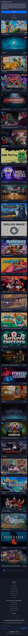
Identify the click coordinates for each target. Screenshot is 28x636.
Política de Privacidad (7, 625)
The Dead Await (5, 200)
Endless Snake (5, 237)
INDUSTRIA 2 (4, 547)
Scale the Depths (5, 34)
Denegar (14, 14)
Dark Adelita (4, 456)
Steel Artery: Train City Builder (7, 218)
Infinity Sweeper (5, 346)
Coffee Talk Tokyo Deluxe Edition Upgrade (10, 127)
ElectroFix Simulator (6, 109)
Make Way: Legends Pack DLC (7, 255)
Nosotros (14, 583)
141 (23, 570)
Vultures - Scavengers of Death (8, 291)
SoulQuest (4, 492)
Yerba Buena (4, 71)
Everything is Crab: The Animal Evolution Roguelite (11, 328)
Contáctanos (14, 595)
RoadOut (3, 273)
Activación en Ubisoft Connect (14, 610)
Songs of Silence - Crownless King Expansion (10, 365)
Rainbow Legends (5, 383)
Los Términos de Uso (14, 589)
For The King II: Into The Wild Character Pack (10, 438)
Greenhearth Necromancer (7, 310)
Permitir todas (14, 11)
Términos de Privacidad (14, 591)
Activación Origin (14, 602)
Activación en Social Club (14, 608)
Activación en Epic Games (14, 606)
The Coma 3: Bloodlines (6, 511)
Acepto (6, 625)
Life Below (4, 52)
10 (21, 570)
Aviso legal (14, 597)
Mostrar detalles (14, 17)
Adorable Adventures (6, 529)
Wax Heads (4, 474)
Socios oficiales (14, 585)
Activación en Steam (14, 604)
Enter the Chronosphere (6, 90)
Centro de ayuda (14, 587)
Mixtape (3, 401)
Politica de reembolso (14, 593)
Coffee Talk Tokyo (5, 145)
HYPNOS (3, 419)
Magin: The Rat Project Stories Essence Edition (11, 565)
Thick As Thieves (5, 182)
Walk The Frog (4, 164)
